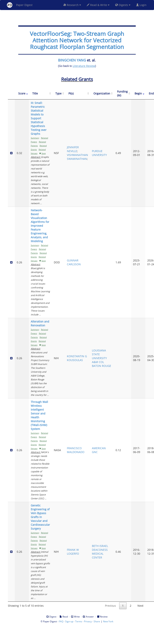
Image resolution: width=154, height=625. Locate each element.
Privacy (88, 621)
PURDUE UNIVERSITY (99, 153)
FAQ (61, 621)
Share (97, 621)
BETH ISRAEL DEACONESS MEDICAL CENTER (100, 551)
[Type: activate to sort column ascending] (58, 93)
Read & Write (98, 5)
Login (142, 5)
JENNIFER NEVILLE (73, 149)
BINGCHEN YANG (72, 60)
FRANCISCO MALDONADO (75, 450)
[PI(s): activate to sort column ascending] (77, 93)
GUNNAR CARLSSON (74, 262)
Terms (78, 621)
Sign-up (69, 621)
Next (140, 605)
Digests (122, 5)
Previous (110, 605)
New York (108, 621)
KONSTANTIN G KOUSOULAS (77, 358)
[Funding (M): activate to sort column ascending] (122, 93)
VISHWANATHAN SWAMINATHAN (77, 157)
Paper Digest (19, 5)
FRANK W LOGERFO (73, 551)
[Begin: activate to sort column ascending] (138, 93)
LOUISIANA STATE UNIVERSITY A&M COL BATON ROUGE (101, 358)
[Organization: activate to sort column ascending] (102, 93)
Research (72, 5)
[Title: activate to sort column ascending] (40, 93)
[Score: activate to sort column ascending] (22, 93)
